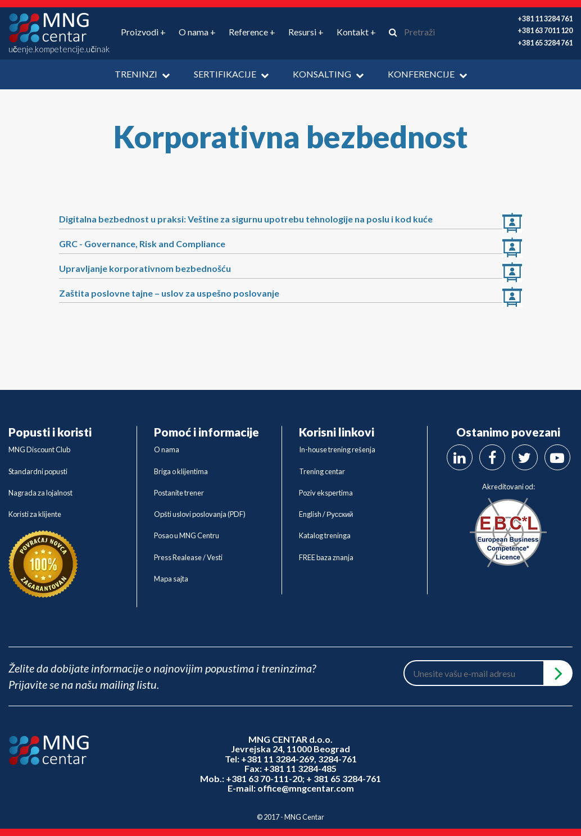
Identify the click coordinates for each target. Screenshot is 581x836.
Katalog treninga (325, 535)
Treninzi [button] (142, 74)
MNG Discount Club (39, 449)
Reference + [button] (252, 31)
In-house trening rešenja (337, 449)
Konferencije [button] (427, 74)
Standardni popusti (37, 471)
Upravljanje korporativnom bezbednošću (145, 268)
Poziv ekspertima (326, 492)
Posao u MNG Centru (186, 535)
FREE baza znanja (326, 557)
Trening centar (322, 471)
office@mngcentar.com (305, 788)
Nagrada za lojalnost (40, 492)
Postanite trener (179, 492)
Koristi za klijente (34, 514)
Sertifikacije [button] (231, 74)
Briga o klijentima (181, 471)
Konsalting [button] (328, 74)
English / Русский (326, 514)
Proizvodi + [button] (143, 31)
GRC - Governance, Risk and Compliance (142, 243)
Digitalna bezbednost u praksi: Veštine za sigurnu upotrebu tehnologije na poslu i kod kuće (246, 218)
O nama (166, 449)
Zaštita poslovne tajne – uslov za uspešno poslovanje (169, 293)
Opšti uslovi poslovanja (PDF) (200, 514)
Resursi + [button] (306, 31)
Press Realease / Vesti (188, 557)
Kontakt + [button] (356, 31)
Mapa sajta (171, 578)
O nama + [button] (197, 31)
